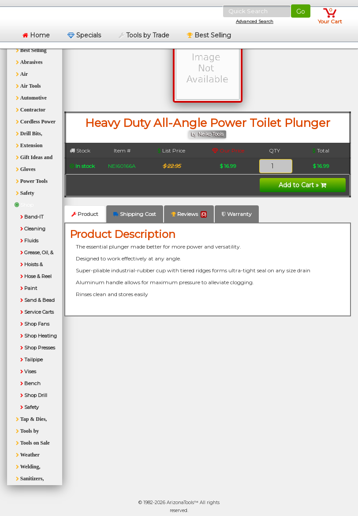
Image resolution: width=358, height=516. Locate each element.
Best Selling (209, 35)
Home (36, 35)
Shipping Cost (134, 214)
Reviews (189, 214)
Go (300, 11)
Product (84, 214)
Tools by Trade (144, 35)
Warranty (237, 214)
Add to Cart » (302, 185)
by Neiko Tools (207, 134)
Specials (84, 35)
